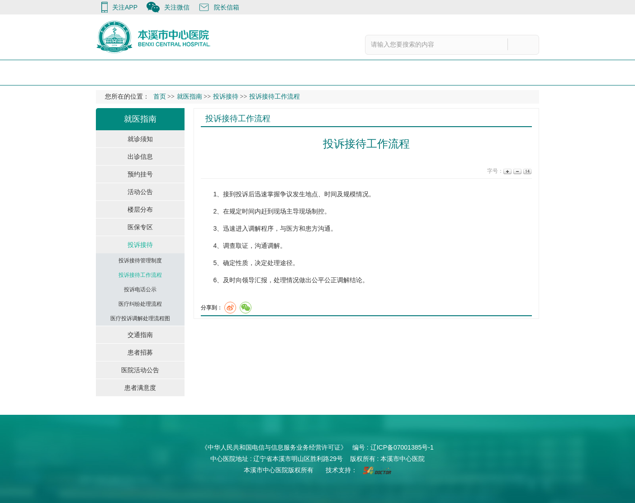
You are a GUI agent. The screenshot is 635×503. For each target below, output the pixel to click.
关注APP (124, 7)
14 (526, 171)
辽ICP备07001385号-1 (402, 447)
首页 (159, 96)
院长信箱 (226, 7)
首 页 (102, 72)
